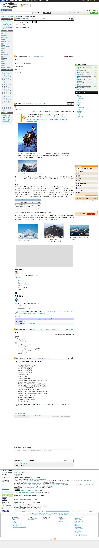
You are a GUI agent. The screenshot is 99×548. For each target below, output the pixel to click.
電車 (4, 39)
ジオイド (20, 280)
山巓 (23, 27)
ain (29, 344)
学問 (4, 48)
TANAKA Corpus (5, 489)
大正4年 (19, 69)
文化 (4, 50)
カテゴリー (45, 103)
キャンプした (30, 366)
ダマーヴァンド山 (24, 240)
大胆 (79, 192)
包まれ (27, 372)
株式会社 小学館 (17, 475)
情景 (40, 384)
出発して (30, 389)
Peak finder (21, 308)
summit (22, 347)
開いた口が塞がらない (35, 380)
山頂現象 (79, 112)
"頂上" (33, 119)
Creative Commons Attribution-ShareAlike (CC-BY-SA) (34, 483)
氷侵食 (28, 212)
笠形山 (24, 378)
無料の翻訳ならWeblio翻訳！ (26, 5)
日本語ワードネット (18, 504)
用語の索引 (34, 18)
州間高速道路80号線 (63, 217)
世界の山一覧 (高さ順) (23, 284)
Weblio (15, 484)
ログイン (84, 0)
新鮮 (79, 180)
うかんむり (80, 178)
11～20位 (84, 168)
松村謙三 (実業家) (82, 183)
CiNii (51, 119)
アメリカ (54, 241)
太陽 (32, 385)
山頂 (16, 109)
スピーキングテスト (8, 123)
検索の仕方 (15, 519)
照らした (32, 382)
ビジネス (5, 33)
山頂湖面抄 (79, 111)
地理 (26, 311)
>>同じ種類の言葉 (55, 416)
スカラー (47, 119)
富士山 (24, 391)
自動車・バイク (6, 41)
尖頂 (78, 70)
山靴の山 (79, 96)
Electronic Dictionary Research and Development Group (57, 511)
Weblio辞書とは (16, 518)
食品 (4, 61)
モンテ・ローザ (30, 174)
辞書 (3, 0)
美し (25, 374)
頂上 (19, 27)
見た (26, 384)
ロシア (85, 237)
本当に (28, 380)
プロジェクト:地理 (26, 313)
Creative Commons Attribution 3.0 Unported (30, 492)
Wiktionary (71, 329)
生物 (4, 59)
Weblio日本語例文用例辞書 (23, 358)
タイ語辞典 (77, 529)
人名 (4, 63)
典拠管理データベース (43, 319)
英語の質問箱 (6, 119)
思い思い (80, 185)
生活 (4, 52)
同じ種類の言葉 (11, 16)
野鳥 (30, 399)
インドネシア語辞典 (79, 528)
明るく (44, 385)
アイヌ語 (20, 345)
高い (23, 341)
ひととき (80, 190)
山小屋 (25, 389)
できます (47, 391)
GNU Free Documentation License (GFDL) (58, 483)
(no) (37, 348)
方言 (4, 65)
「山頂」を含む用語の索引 (22, 463)
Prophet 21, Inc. (81, 82)
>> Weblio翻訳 (94, 198)
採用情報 (61, 521)
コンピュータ (6, 37)
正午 (23, 365)
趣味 (4, 56)
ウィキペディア (20, 103)
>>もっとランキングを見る (91, 195)
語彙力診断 (6, 121)
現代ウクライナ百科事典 (29, 323)
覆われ (22, 376)
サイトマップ (15, 525)
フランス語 (21, 351)
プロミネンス (36, 187)
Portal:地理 (42, 313)
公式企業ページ (62, 518)
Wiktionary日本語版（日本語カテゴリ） (27, 329)
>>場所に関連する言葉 (65, 416)
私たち (19, 365)
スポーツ (5, 58)
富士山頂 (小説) (81, 87)
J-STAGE (56, 119)
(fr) (29, 350)
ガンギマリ (80, 171)
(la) (26, 352)
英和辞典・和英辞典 (79, 521)
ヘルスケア (5, 54)
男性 (39, 349)
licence (90, 511)
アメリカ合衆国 (50, 215)
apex (24, 353)
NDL (60, 119)
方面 (27, 378)
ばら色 (19, 382)
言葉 (17, 16)
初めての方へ (89, 10)
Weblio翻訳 (77, 522)
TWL (35, 121)
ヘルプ (96, 0)
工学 (4, 45)
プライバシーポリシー (17, 524)
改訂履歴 (56, 484)
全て (2, 32)
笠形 (78, 74)
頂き (28, 382)
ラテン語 (20, 353)
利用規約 (15, 522)
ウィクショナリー (19, 275)
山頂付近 (23, 366)
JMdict (23, 511)
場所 (20, 16)
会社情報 (61, 519)
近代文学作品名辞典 (21, 56)
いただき (24, 16)
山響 (78, 100)
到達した (33, 365)
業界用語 (5, 35)
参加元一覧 (95, 10)
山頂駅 (78, 114)
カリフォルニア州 (53, 217)
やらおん (80, 173)
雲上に (78, 77)
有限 (79, 176)
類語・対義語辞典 (10, 0)
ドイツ (25, 321)
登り (32, 397)
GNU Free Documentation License (38, 479)
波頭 (40, 415)
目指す (38, 389)
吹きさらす (79, 67)
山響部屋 (79, 102)
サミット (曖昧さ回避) (23, 287)
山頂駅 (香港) (80, 116)
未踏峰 (19, 289)
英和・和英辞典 (18, 0)
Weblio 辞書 (90, 0)
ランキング (40, 18)
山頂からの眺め (80, 107)
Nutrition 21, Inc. (81, 79)
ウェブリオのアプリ (32, 518)
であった (43, 384)
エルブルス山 (73, 237)
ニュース (39, 119)
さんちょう (21, 339)
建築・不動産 (6, 46)
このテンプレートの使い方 (58, 116)
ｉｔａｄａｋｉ (28, 63)
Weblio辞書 (86, 480)
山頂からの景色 (22, 395)
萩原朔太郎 (20, 66)
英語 (19, 347)
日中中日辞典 (26, 0)
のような (36, 384)
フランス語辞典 (78, 527)
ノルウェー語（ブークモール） (25, 349)
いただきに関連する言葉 (20, 415)
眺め (25, 380)
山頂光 (78, 109)
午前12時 (20, 389)
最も (21, 341)
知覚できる (37, 385)
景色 (28, 374)
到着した (30, 370)
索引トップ (28, 18)
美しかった (32, 387)
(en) (25, 346)
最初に (26, 370)
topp (35, 349)
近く (26, 365)
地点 (26, 341)
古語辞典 (40, 0)
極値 (19, 286)
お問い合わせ (46, 518)
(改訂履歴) (31, 480)
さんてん (26, 27)
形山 (78, 72)
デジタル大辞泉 (20, 18)
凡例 (44, 18)
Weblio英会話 (6, 117)
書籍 (43, 119)
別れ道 (78, 86)
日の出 (37, 391)
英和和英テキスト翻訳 (22, 447)
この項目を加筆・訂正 (51, 311)
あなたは (20, 397)
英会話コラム (6, 115)
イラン (31, 240)
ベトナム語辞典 (78, 531)
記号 (3, 110)
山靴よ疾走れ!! (80, 98)
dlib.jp (63, 119)
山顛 (37, 415)
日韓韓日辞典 (33, 0)
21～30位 (89, 168)
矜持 (79, 188)
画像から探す (31, 519)
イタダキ (21, 63)
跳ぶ (28, 399)
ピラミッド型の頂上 (20, 212)
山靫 (78, 95)
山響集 (78, 104)
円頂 (30, 415)
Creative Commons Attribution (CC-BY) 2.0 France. (31, 490)
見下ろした (29, 368)
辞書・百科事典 (6, 67)
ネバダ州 (58, 241)
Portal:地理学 (35, 313)
